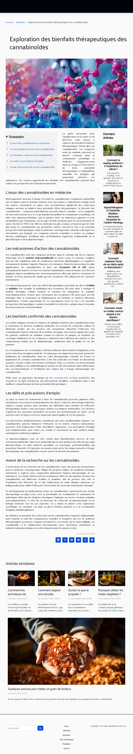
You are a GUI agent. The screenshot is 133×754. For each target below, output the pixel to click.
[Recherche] (22, 728)
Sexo (66, 726)
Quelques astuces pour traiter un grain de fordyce (39, 688)
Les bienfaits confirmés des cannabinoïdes (31, 155)
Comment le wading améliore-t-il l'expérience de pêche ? (113, 164)
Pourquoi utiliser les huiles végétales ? (110, 592)
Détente (66, 730)
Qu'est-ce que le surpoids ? (78, 592)
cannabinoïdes (61, 377)
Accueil (9, 22)
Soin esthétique (66, 739)
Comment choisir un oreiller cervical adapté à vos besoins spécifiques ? (113, 314)
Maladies (20, 22)
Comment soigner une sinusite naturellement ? (49, 593)
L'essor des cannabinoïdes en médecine (30, 143)
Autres (66, 748)
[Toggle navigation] (8, 6)
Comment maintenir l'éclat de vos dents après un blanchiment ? (113, 262)
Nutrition (66, 735)
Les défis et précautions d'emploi (26, 161)
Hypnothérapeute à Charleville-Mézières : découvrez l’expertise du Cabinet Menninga (113, 214)
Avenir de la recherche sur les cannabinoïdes (32, 167)
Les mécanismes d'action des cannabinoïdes (32, 149)
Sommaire (16, 137)
